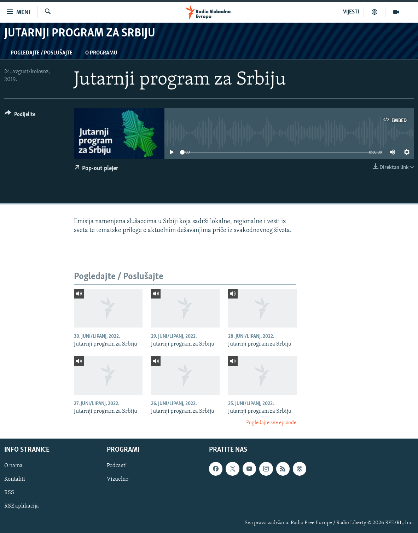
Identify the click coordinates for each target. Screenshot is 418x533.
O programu (101, 53)
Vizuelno (117, 479)
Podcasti (117, 466)
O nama (13, 466)
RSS (9, 493)
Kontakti (14, 479)
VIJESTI (351, 12)
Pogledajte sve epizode (271, 422)
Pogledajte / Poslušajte (41, 53)
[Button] (20, 115)
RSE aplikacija (21, 506)
